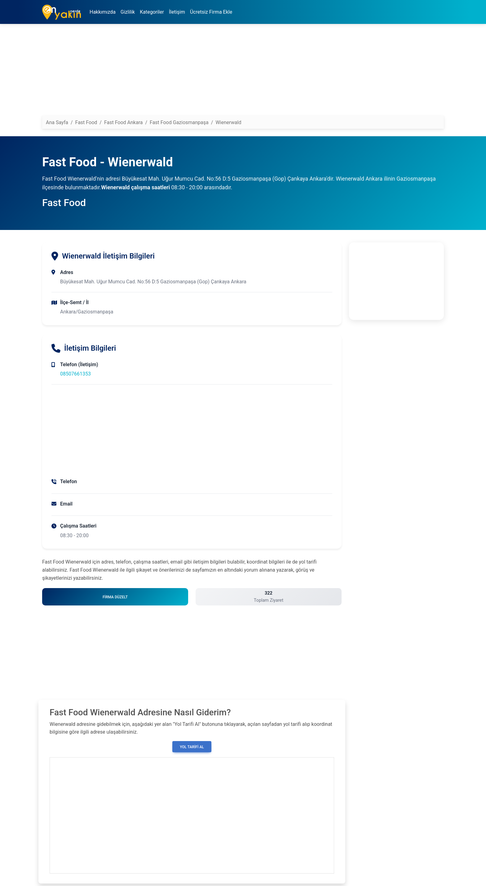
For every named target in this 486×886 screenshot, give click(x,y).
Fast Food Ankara (123, 122)
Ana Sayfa (57, 122)
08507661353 (75, 374)
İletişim (177, 12)
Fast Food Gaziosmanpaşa (179, 122)
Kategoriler (152, 12)
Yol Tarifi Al (192, 747)
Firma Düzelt (115, 597)
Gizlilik (128, 12)
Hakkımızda (103, 12)
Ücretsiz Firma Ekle (211, 12)
